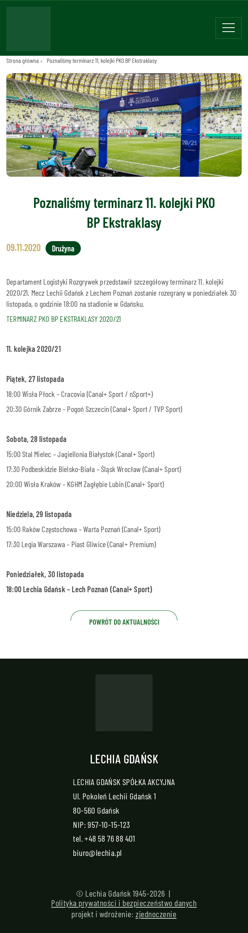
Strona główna (22, 60)
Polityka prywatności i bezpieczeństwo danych (123, 902)
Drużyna (63, 248)
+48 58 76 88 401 (109, 838)
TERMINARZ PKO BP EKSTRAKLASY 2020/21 (63, 318)
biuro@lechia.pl (97, 852)
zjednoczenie (156, 913)
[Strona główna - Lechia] (28, 31)
